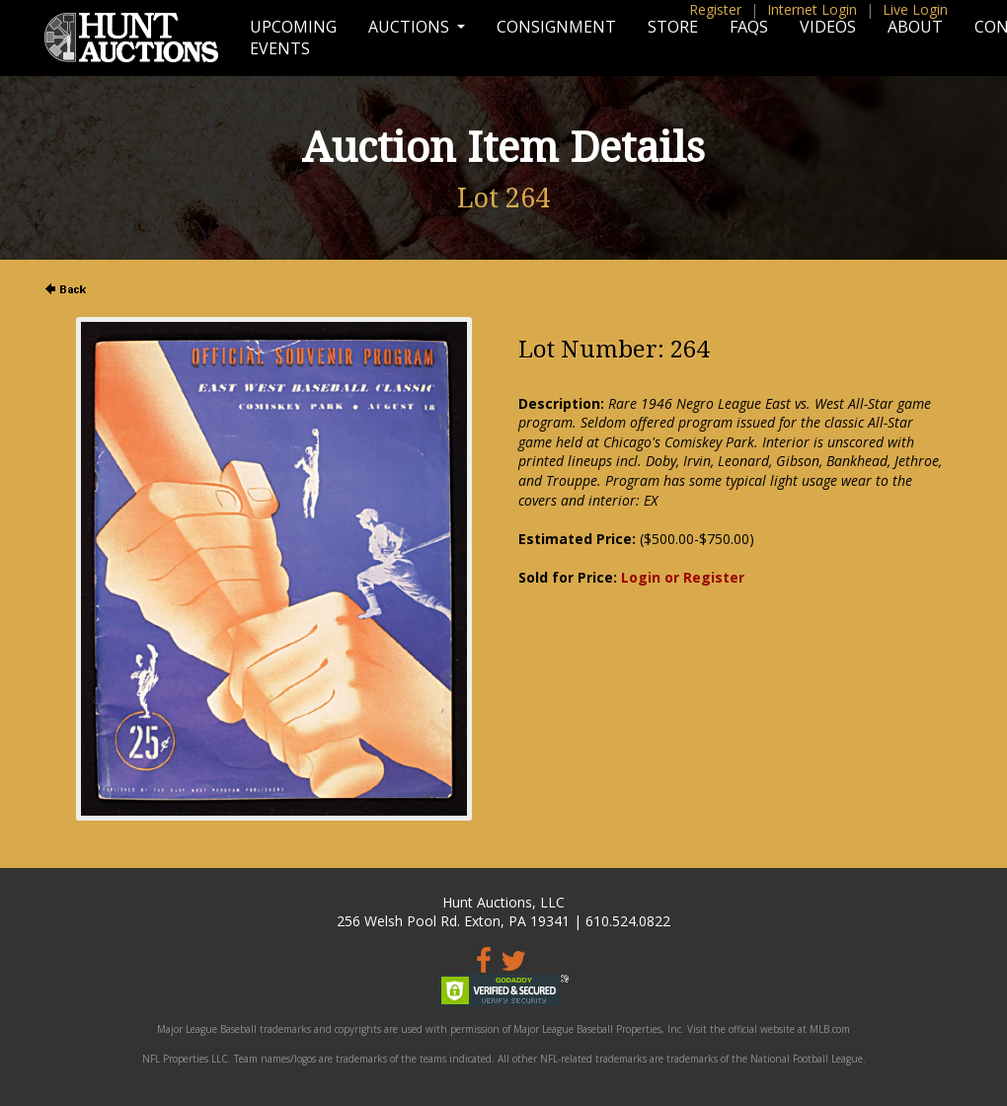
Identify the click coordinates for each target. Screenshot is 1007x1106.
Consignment (556, 27)
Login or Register (682, 577)
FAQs (749, 27)
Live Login (915, 9)
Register (715, 9)
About (915, 27)
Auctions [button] (410, 27)
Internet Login (812, 9)
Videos (828, 27)
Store (673, 27)
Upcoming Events (293, 37)
